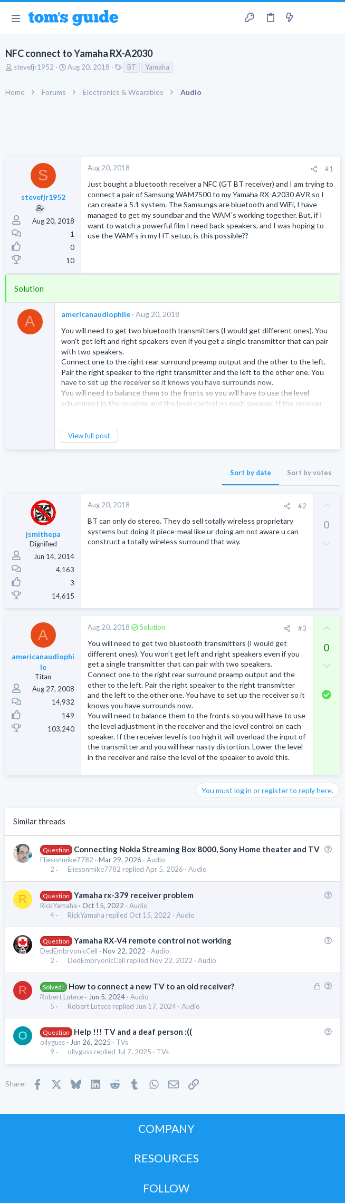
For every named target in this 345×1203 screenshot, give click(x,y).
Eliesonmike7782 (66, 859)
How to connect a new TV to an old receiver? (151, 986)
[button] (15, 18)
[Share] (314, 169)
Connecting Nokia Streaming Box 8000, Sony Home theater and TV (197, 849)
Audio (156, 859)
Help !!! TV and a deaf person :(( (133, 1031)
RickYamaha (58, 905)
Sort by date (250, 472)
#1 (329, 169)
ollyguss (52, 1042)
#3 (302, 628)
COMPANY (166, 1128)
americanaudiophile (95, 314)
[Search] (331, 18)
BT (131, 67)
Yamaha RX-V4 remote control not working (153, 940)
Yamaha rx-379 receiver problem (134, 895)
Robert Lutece (61, 997)
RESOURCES (166, 1157)
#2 (302, 506)
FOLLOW (166, 1188)
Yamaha (157, 67)
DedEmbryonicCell (69, 951)
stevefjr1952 (34, 67)
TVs (122, 1042)
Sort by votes (309, 472)
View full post (89, 435)
